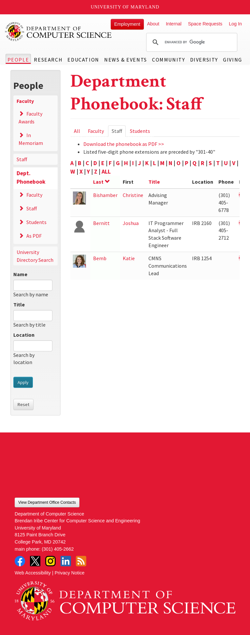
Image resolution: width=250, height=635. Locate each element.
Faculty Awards (30, 117)
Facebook (20, 561)
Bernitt (101, 223)
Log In (235, 23)
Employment (127, 24)
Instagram (50, 561)
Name (20, 274)
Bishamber (105, 195)
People (18, 59)
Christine (133, 195)
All (77, 131)
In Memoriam (31, 139)
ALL (106, 171)
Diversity (204, 59)
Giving (232, 59)
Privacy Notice (70, 572)
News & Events (125, 59)
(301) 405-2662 (58, 549)
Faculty (25, 101)
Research (48, 59)
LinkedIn (66, 561)
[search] (191, 42)
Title (19, 304)
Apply (23, 382)
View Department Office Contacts (47, 502)
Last (101, 181)
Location (24, 335)
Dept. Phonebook (31, 177)
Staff (22, 159)
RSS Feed (81, 561)
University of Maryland (125, 7)
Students (36, 222)
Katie (129, 258)
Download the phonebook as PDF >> (123, 144)
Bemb (99, 258)
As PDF (34, 236)
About (153, 23)
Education (83, 59)
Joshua (131, 223)
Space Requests (205, 23)
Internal (173, 23)
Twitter (35, 561)
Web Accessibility (33, 572)
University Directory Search (35, 256)
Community (168, 59)
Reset (23, 404)
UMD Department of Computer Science (58, 31)
